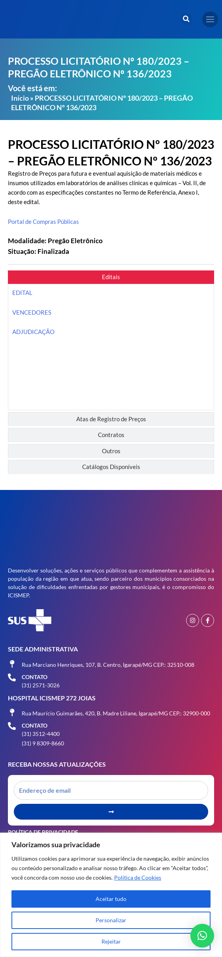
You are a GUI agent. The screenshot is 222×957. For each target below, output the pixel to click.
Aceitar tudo (111, 898)
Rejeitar (111, 941)
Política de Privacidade (43, 832)
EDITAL (22, 292)
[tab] (111, 277)
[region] (111, 895)
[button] (186, 19)
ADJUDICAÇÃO (33, 331)
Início (20, 98)
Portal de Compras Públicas (43, 221)
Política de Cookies (137, 877)
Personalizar (111, 920)
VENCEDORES (31, 312)
